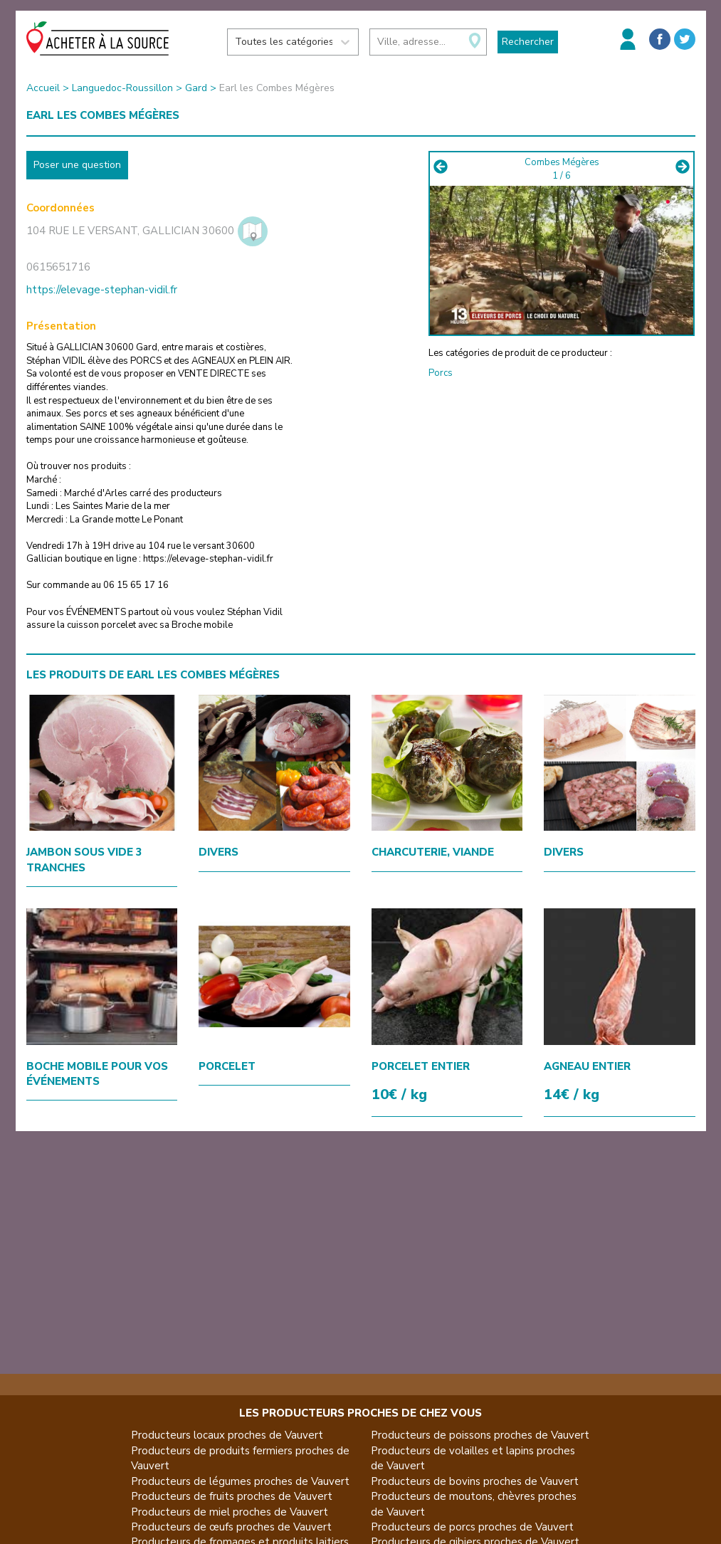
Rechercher (528, 41)
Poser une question (77, 165)
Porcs (440, 373)
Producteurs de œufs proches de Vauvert (231, 1527)
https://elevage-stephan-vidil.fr (101, 290)
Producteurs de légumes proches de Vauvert (240, 1481)
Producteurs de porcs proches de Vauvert (472, 1527)
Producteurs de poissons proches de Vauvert (480, 1435)
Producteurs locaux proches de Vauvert (227, 1435)
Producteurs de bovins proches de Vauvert (475, 1481)
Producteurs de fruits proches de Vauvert (231, 1496)
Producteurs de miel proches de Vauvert (229, 1512)
